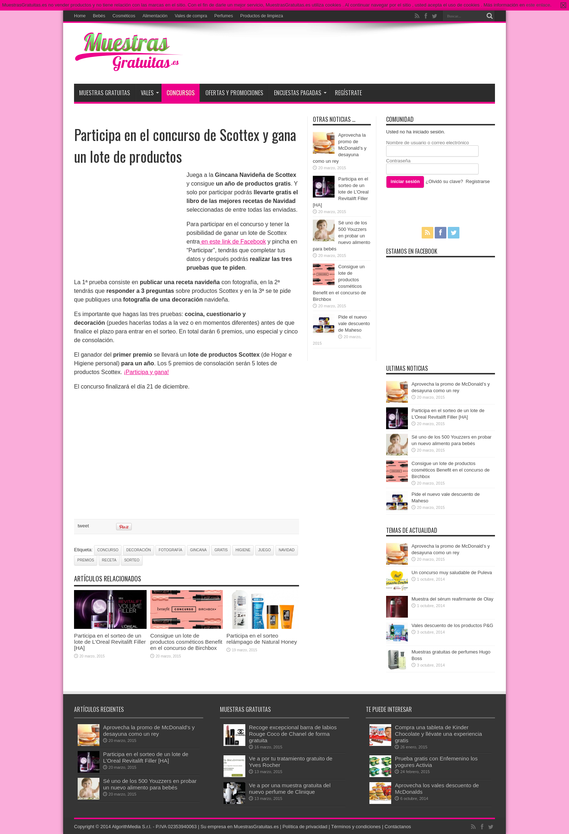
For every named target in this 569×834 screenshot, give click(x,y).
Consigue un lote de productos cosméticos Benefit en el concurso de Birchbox (186, 641)
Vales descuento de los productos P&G (452, 625)
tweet (83, 525)
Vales (150, 92)
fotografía (170, 550)
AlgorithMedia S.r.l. (131, 826)
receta (109, 560)
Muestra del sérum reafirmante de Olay (452, 599)
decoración (138, 550)
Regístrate (348, 92)
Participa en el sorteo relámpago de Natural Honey (261, 638)
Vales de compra (191, 15)
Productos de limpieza (261, 15)
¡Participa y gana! (146, 372)
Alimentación (155, 15)
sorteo (131, 560)
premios (85, 560)
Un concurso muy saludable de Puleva (452, 572)
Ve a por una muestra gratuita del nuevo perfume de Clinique (290, 788)
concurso (107, 550)
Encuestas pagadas (300, 92)
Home (80, 15)
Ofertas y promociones (234, 92)
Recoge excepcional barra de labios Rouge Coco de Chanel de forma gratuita (293, 733)
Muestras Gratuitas (104, 92)
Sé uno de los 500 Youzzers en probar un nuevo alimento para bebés (341, 236)
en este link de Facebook (233, 241)
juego (264, 550)
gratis (221, 550)
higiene (243, 550)
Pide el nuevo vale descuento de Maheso (354, 323)
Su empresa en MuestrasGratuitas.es (240, 826)
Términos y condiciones (356, 826)
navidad (287, 550)
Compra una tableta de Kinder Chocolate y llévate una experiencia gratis (438, 733)
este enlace (538, 5)
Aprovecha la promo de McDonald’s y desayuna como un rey (340, 148)
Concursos (181, 92)
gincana (198, 550)
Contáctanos (398, 826)
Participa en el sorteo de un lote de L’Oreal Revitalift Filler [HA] (110, 641)
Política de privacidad (305, 826)
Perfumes (223, 15)
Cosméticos (123, 15)
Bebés (99, 15)
